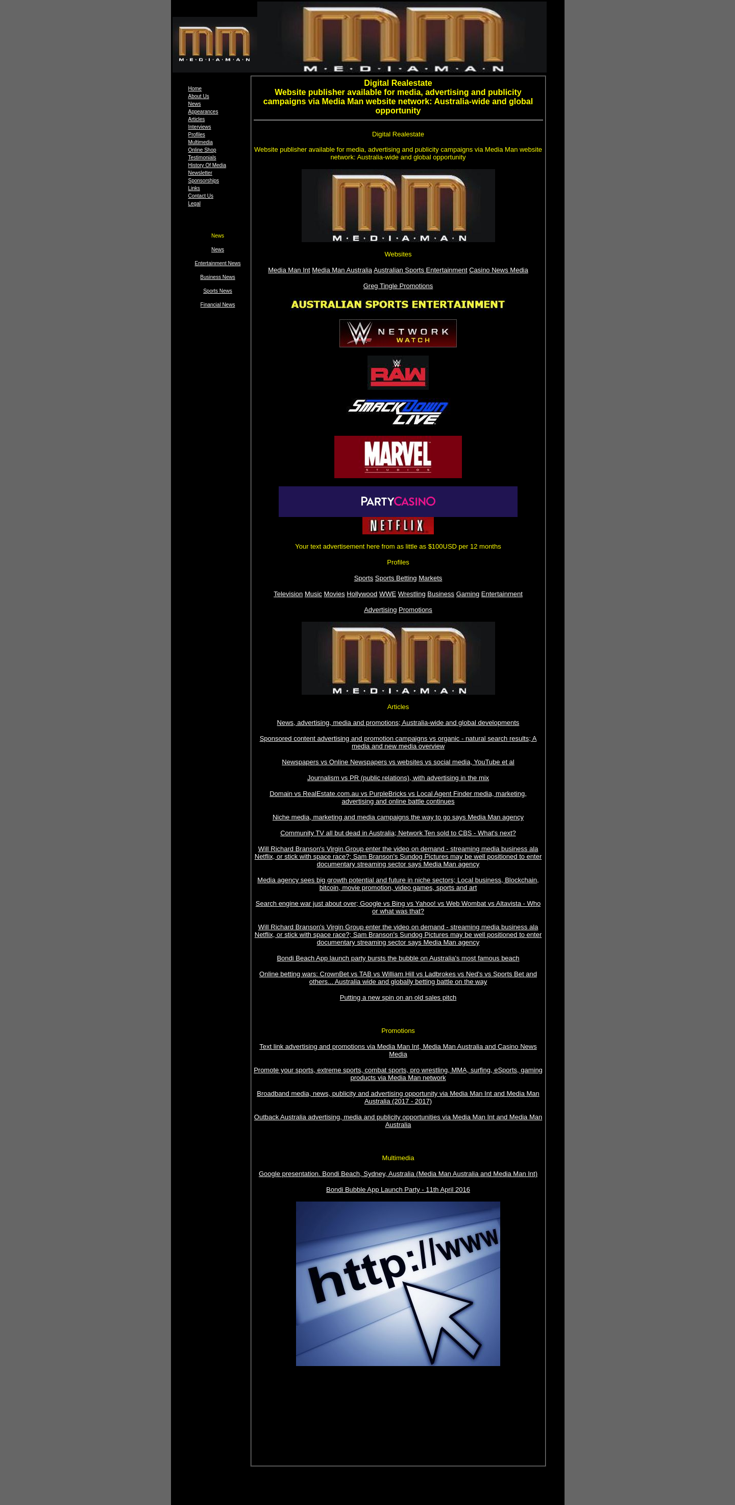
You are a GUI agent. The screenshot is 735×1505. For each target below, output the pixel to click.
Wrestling (412, 594)
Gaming (468, 594)
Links (194, 188)
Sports (364, 578)
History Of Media (207, 165)
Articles (196, 119)
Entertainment (502, 594)
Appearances (203, 111)
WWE (387, 594)
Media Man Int (289, 270)
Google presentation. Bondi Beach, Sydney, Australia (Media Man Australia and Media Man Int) (398, 1174)
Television (288, 594)
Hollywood (362, 594)
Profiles (196, 134)
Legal (194, 203)
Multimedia (200, 142)
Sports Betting (396, 578)
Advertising (380, 610)
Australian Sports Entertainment (421, 270)
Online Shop (202, 150)
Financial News (218, 305)
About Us (198, 96)
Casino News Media (498, 270)
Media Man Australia (342, 270)
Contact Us (200, 196)
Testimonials (202, 157)
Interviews (199, 127)
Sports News (217, 291)
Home (195, 88)
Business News (217, 277)
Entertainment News (217, 263)
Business (440, 594)
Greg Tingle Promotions (398, 286)
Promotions (415, 610)
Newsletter (200, 173)
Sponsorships (203, 180)
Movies (334, 594)
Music (313, 594)
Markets (430, 578)
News (194, 104)
